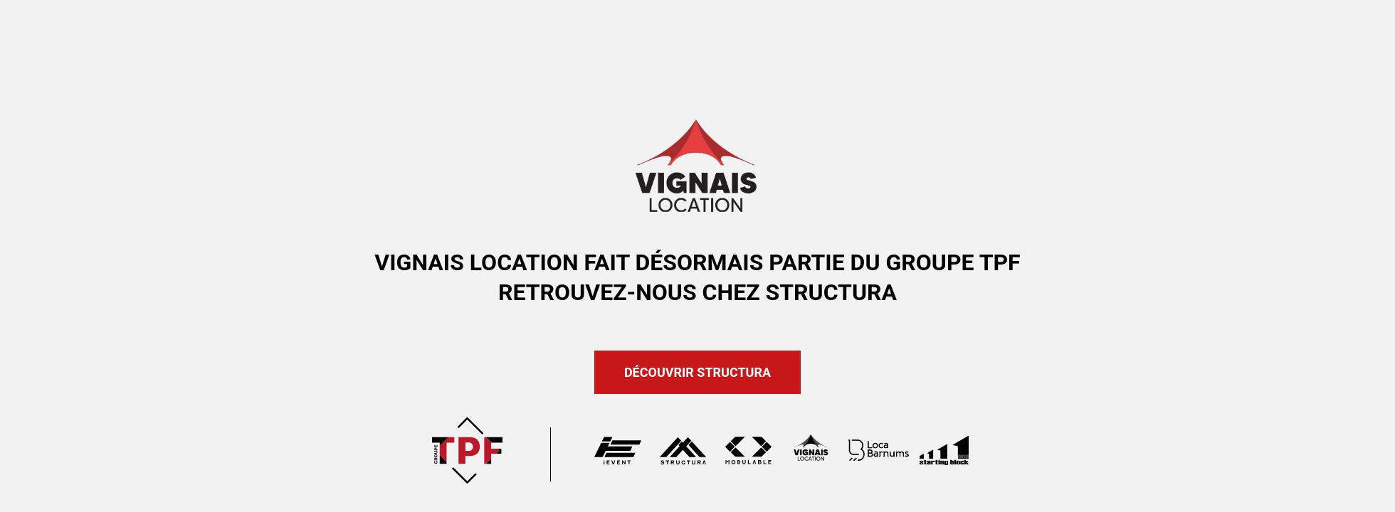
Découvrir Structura (697, 372)
